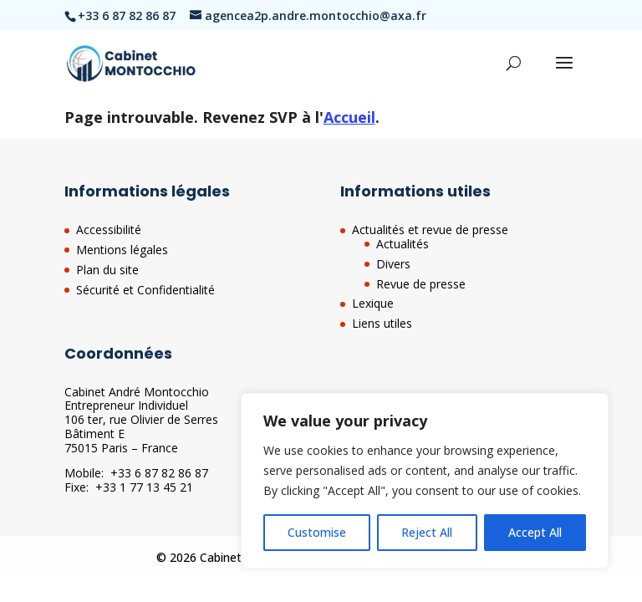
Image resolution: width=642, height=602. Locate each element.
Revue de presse (421, 284)
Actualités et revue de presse (430, 229)
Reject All (426, 532)
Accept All (535, 532)
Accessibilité (108, 229)
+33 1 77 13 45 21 (144, 487)
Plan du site (107, 270)
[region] (425, 481)
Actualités (402, 244)
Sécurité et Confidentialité (145, 290)
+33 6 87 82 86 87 (159, 473)
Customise (317, 532)
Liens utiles (382, 323)
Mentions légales (122, 250)
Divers (393, 264)
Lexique (373, 303)
